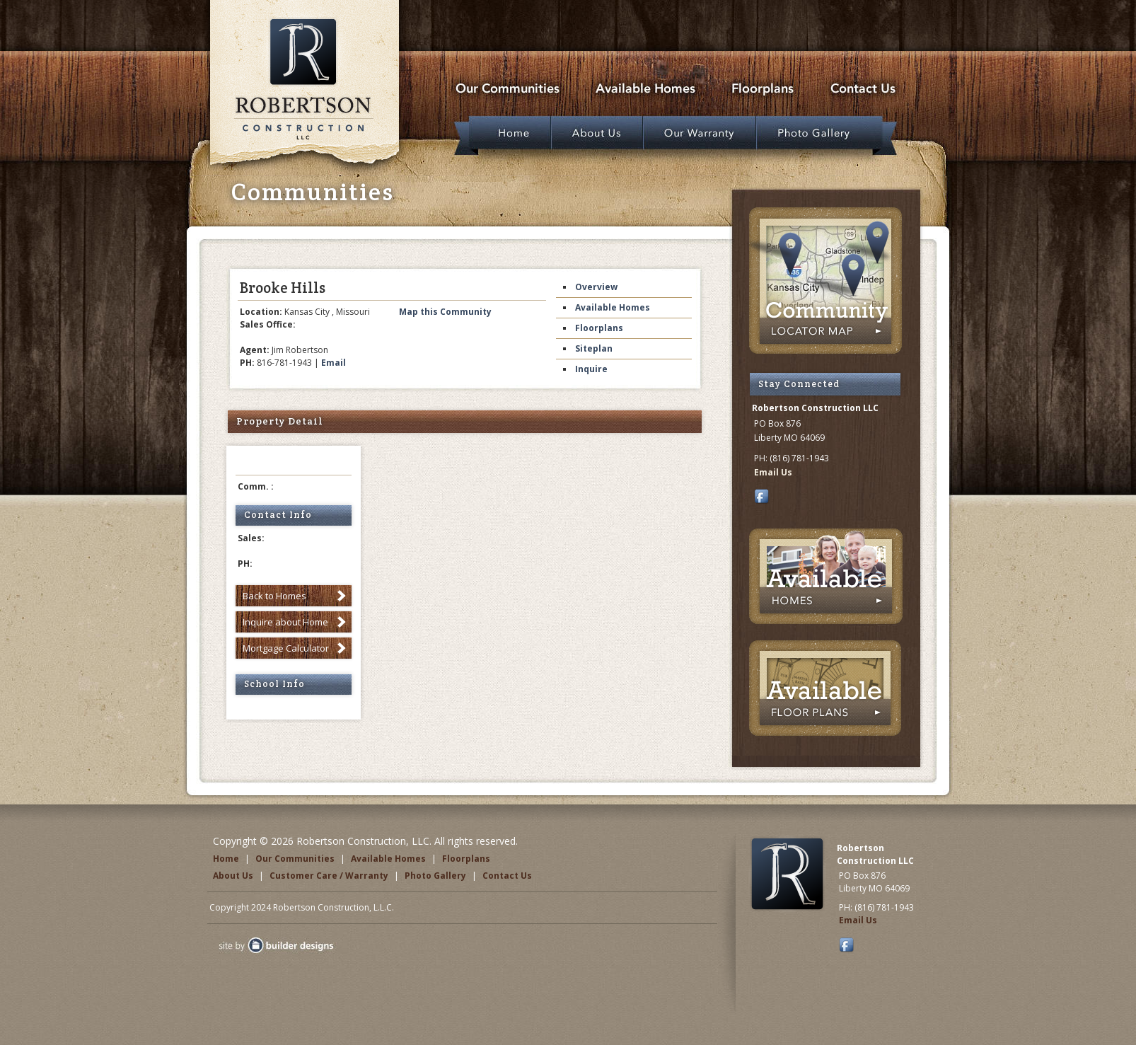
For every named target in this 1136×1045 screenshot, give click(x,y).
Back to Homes (274, 595)
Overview (596, 287)
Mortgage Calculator (286, 648)
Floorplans (599, 328)
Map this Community (445, 312)
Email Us (773, 472)
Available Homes (612, 307)
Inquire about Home (285, 622)
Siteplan (594, 348)
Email (333, 363)
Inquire (591, 369)
